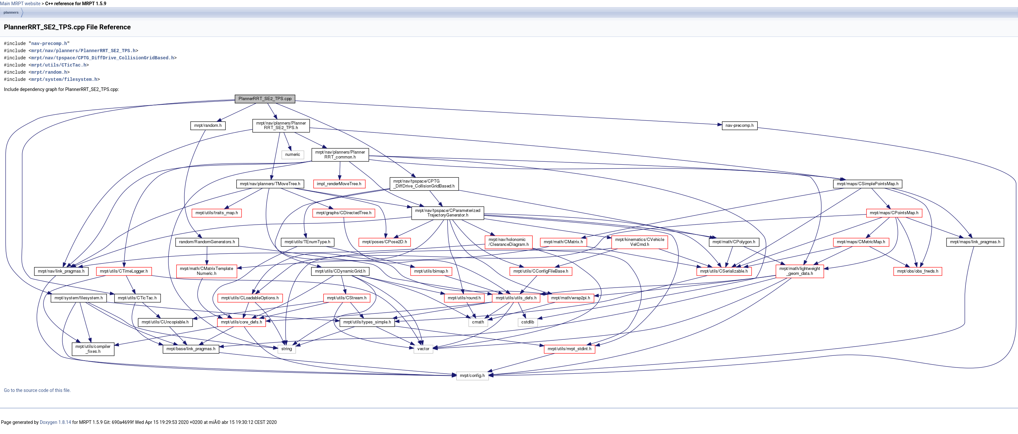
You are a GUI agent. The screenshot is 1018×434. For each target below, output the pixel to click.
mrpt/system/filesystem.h (64, 79)
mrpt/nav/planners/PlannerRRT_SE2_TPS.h (83, 51)
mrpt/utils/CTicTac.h (58, 65)
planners (11, 12)
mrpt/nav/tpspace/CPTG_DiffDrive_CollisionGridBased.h (102, 58)
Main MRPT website (20, 3)
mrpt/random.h (49, 72)
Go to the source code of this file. (37, 390)
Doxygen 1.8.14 (55, 422)
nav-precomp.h (49, 43)
